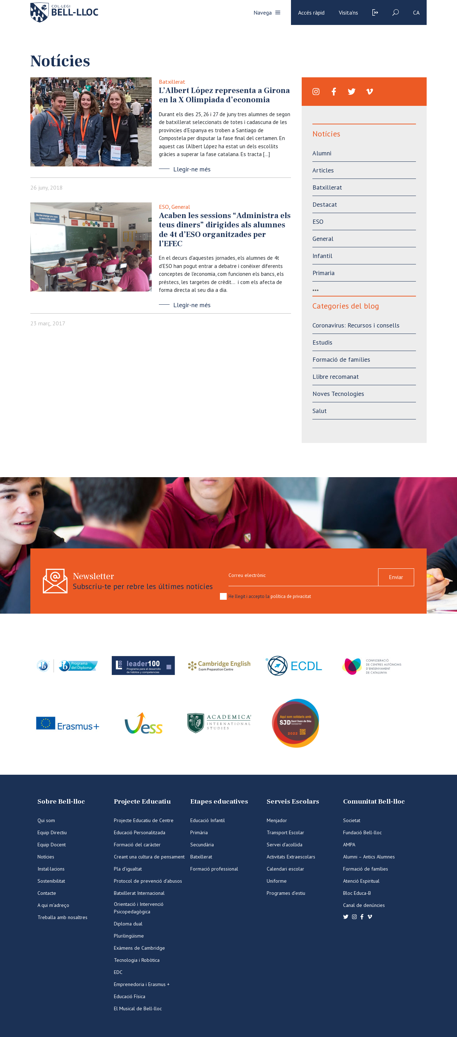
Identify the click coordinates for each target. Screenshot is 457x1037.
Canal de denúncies (364, 905)
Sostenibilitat (51, 881)
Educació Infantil (207, 820)
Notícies (45, 856)
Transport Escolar (285, 832)
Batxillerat (172, 81)
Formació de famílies (341, 359)
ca (416, 12)
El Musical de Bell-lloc (138, 1008)
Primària (199, 832)
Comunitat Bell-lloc (374, 802)
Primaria (323, 273)
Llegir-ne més (192, 169)
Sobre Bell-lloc (61, 802)
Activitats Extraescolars (291, 856)
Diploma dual (128, 923)
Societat (351, 820)
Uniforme (277, 881)
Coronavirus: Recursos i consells (356, 325)
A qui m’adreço (53, 905)
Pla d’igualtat (128, 869)
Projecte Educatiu (142, 802)
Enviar (396, 577)
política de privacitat (291, 596)
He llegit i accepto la (269, 596)
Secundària (202, 844)
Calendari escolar (285, 869)
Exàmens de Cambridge (139, 948)
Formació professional (214, 869)
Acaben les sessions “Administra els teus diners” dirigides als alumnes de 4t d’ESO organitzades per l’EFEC (225, 230)
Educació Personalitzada (139, 832)
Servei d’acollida (284, 844)
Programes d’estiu (286, 893)
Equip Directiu (52, 832)
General (180, 206)
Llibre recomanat (335, 376)
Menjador (277, 820)
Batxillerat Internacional (139, 893)
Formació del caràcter (137, 844)
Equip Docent (51, 844)
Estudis (322, 342)
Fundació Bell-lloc (362, 832)
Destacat (324, 204)
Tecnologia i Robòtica (137, 960)
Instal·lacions (51, 869)
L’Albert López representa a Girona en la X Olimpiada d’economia (224, 95)
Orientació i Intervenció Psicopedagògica (139, 908)
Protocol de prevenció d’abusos (148, 881)
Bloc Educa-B (357, 893)
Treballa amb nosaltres (62, 917)
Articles (323, 170)
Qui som (46, 820)
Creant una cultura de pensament (149, 856)
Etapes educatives (219, 802)
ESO (164, 206)
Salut (319, 411)
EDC (118, 972)
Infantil (322, 256)
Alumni (321, 153)
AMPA (349, 844)
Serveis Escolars (293, 802)
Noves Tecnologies (338, 393)
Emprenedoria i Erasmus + (142, 984)
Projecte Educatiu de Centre (144, 820)
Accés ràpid (311, 12)
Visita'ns (348, 12)
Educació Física (129, 996)
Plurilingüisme (129, 936)
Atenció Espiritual (361, 881)
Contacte (46, 893)
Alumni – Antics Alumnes (369, 856)
